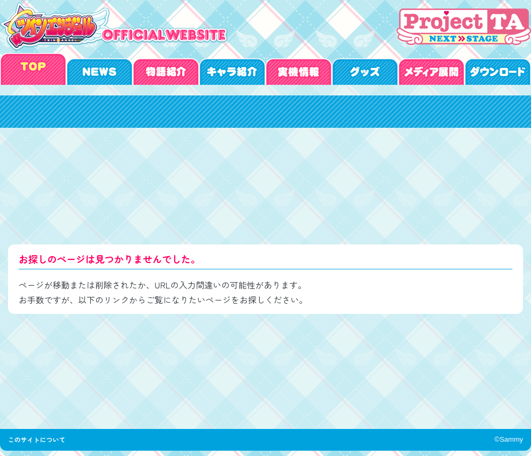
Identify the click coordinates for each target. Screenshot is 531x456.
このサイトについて (39, 439)
